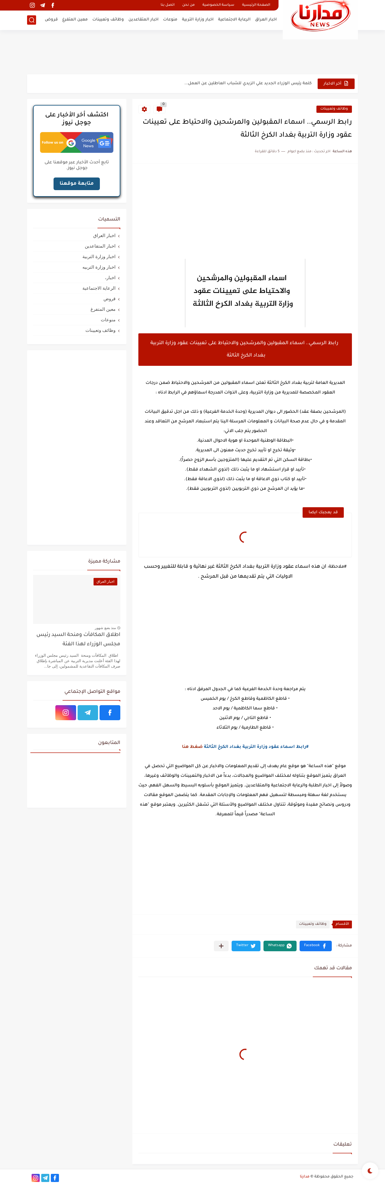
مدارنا (305, 1177)
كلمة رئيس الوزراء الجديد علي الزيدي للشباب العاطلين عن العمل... (248, 83)
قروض (51, 19)
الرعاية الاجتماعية (234, 19)
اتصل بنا (167, 5)
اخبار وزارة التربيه (99, 267)
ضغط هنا (192, 747)
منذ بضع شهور (105, 628)
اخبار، (110, 277)
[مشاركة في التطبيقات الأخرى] (221, 946)
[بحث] (31, 20)
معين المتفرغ (75, 19)
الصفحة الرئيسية (256, 5)
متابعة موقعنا (77, 184)
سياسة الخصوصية (218, 5)
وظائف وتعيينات (108, 19)
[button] (316, 946)
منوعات (170, 19)
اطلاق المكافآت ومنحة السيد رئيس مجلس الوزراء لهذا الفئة (78, 639)
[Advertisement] (192, 54)
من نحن (188, 5)
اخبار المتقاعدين (143, 19)
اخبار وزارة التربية (198, 19)
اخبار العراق (266, 19)
